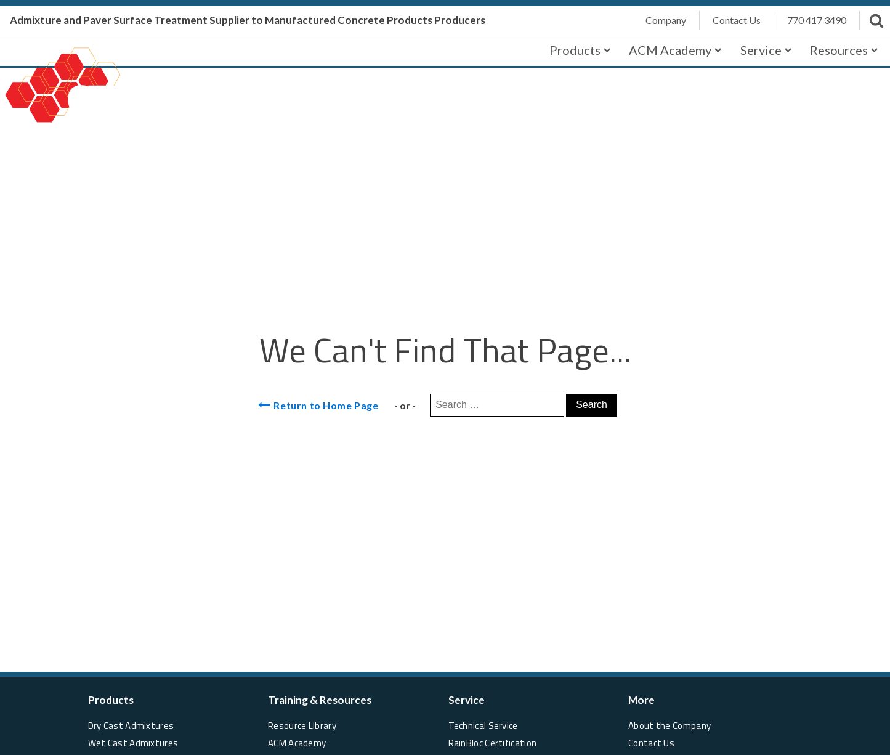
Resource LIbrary (302, 726)
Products (579, 50)
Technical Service (483, 726)
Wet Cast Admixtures (133, 743)
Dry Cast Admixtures (131, 726)
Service (765, 50)
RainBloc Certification (492, 743)
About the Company (669, 726)
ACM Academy (675, 50)
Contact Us (651, 743)
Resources (844, 50)
